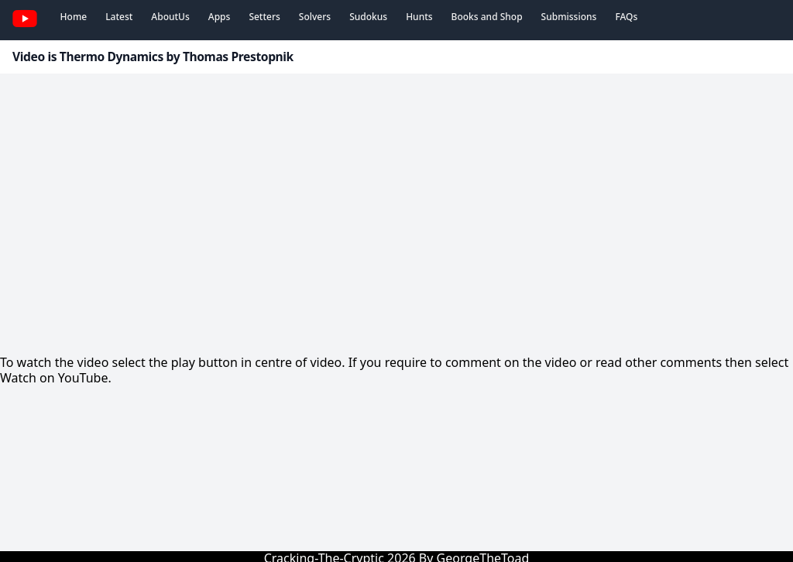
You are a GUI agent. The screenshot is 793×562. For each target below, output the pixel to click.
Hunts (419, 16)
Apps (219, 16)
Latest (118, 16)
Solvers (315, 16)
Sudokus (368, 16)
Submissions (569, 16)
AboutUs (170, 16)
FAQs (626, 16)
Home (74, 16)
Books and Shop (487, 16)
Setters (264, 16)
